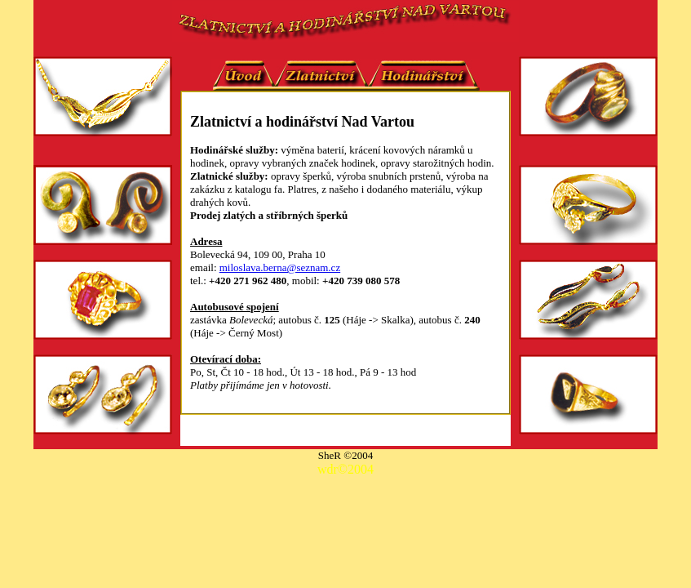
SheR (330, 455)
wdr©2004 (345, 469)
